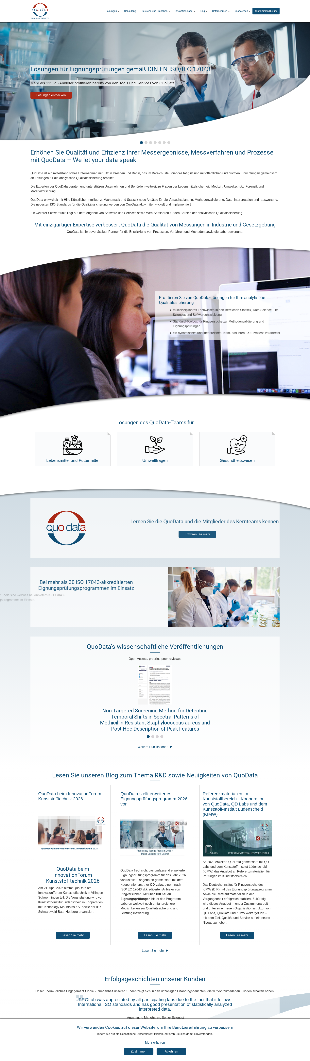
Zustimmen (138, 1051)
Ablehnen (171, 1051)
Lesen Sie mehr (73, 935)
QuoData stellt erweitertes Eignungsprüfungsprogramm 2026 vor (153, 798)
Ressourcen (241, 10)
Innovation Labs (184, 10)
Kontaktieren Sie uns (266, 10)
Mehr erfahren (155, 1042)
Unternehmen (219, 10)
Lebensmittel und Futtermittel (72, 449)
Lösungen (111, 10)
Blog (202, 10)
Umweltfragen (155, 449)
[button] (141, 142)
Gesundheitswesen (237, 449)
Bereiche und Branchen (154, 10)
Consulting (130, 10)
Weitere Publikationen (153, 747)
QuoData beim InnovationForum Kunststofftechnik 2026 (69, 796)
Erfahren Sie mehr (231, 534)
